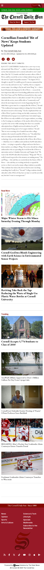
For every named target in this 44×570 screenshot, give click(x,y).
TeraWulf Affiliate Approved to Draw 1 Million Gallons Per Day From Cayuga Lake (20, 378)
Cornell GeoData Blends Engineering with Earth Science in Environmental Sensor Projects (21, 255)
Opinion (4, 517)
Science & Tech (29, 514)
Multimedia (28, 523)
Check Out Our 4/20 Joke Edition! (17, 10)
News (3, 514)
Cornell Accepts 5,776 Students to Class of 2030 (19, 343)
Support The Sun (29, 22)
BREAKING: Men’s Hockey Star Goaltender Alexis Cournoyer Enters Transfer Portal (22, 445)
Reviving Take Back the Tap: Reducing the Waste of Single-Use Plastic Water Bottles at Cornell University (19, 295)
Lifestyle (27, 517)
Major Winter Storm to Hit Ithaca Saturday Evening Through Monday (20, 219)
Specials (26, 520)
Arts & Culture (7, 523)
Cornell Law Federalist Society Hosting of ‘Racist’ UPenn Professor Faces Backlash (21, 412)
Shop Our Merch (15, 22)
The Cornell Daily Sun (12, 51)
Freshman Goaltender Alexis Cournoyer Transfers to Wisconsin (21, 478)
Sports (4, 520)
